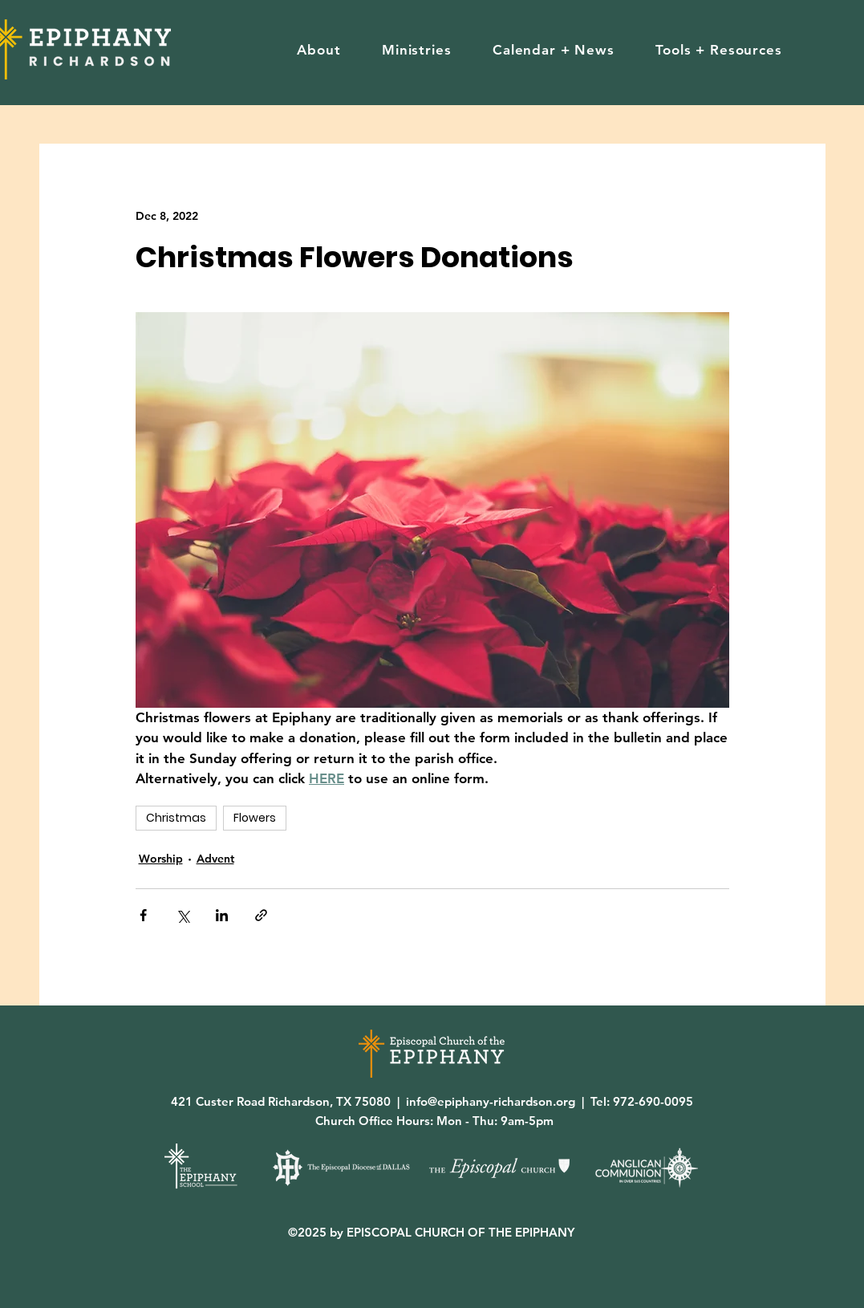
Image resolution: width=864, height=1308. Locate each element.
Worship (161, 858)
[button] (319, 50)
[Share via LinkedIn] (221, 915)
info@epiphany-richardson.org (490, 1101)
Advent (215, 858)
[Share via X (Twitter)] (182, 915)
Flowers (254, 818)
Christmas (176, 818)
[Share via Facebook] (143, 915)
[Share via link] (261, 915)
